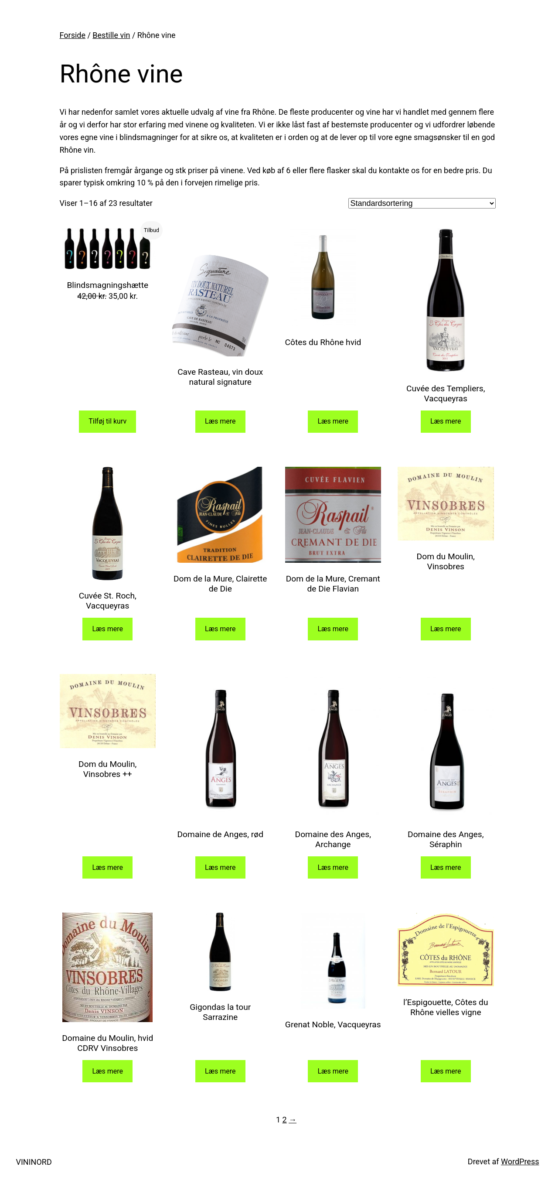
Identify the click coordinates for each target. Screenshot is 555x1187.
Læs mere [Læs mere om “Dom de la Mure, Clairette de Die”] (220, 629)
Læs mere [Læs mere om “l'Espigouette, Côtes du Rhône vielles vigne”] (445, 1071)
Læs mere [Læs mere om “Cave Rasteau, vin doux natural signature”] (220, 421)
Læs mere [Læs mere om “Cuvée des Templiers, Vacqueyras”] (445, 421)
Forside (73, 35)
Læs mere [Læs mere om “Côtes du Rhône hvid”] (332, 421)
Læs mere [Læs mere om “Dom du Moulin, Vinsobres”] (445, 629)
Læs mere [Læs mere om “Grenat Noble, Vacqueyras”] (332, 1071)
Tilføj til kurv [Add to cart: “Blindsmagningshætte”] (107, 421)
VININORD (34, 1161)
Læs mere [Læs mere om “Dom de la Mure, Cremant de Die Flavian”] (332, 629)
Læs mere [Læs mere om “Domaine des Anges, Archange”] (332, 867)
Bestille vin (111, 35)
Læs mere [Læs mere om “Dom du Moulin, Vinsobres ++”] (107, 867)
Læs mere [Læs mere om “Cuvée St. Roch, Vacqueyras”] (107, 629)
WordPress (520, 1161)
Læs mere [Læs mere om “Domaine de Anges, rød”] (220, 867)
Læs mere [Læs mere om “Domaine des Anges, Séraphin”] (445, 867)
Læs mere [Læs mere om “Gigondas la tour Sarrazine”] (220, 1071)
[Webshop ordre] (422, 203)
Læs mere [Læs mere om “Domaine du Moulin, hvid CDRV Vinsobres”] (107, 1071)
